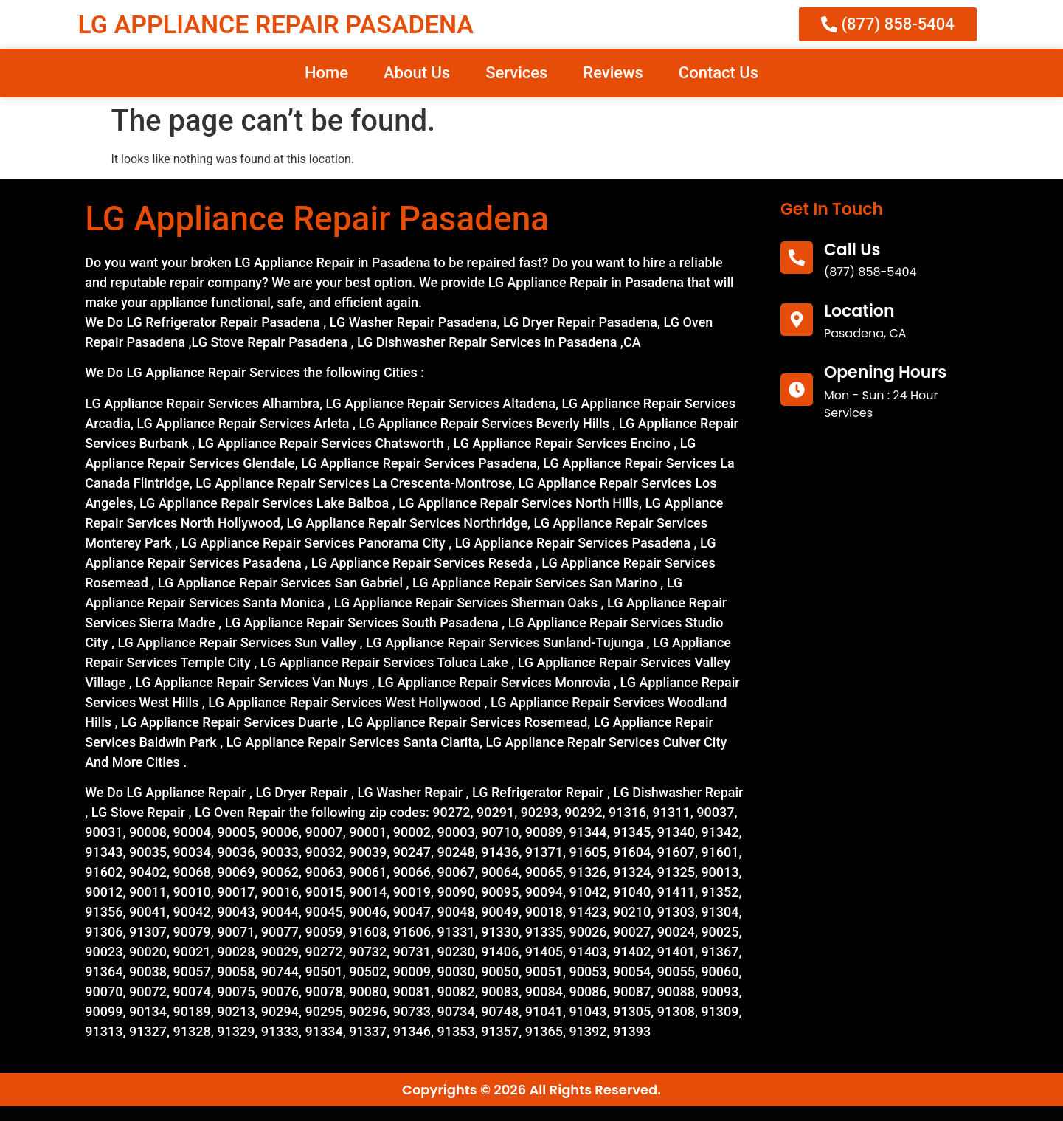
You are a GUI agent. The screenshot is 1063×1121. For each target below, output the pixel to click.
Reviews (613, 72)
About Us (417, 72)
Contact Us (718, 72)
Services (516, 72)
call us (852, 249)
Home (326, 72)
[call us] (796, 257)
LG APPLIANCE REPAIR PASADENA (276, 24)
